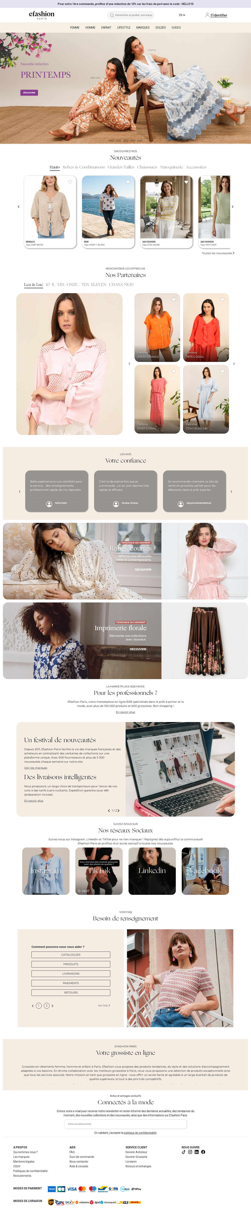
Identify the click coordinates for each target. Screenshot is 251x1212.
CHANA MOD (121, 285)
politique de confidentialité (140, 1132)
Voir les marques (35, 768)
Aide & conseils (78, 1166)
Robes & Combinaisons (84, 167)
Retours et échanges (138, 1166)
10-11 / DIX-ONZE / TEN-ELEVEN (76, 285)
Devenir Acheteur (136, 1152)
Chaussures (147, 167)
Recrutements (22, 1175)
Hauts (55, 167)
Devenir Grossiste (136, 1156)
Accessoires (196, 167)
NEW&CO (30, 242)
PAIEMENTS (71, 983)
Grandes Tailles (121, 167)
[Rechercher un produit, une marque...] (134, 15)
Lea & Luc (33, 285)
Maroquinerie (171, 167)
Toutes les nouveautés (218, 253)
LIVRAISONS (71, 973)
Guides (176, 27)
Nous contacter (78, 1161)
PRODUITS (70, 964)
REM (86, 242)
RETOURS (71, 992)
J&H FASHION (149, 242)
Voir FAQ (104, 1005)
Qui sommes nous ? (25, 1152)
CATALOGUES (71, 954)
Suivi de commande (81, 1156)
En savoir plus (125, 712)
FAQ (72, 1152)
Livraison (131, 1161)
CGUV (16, 1166)
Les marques (21, 1156)
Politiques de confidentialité (30, 1171)
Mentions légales (23, 1161)
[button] (109, 811)
